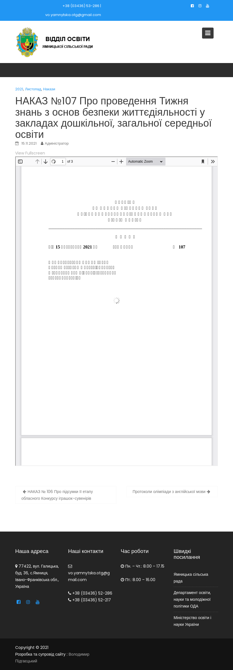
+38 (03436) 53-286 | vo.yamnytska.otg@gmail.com (73, 10)
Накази (49, 89)
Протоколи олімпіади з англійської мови (169, 491)
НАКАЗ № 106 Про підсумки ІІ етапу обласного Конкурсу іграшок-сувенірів (57, 495)
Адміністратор (57, 143)
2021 (19, 89)
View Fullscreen (30, 153)
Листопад (33, 89)
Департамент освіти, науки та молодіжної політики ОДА (192, 599)
